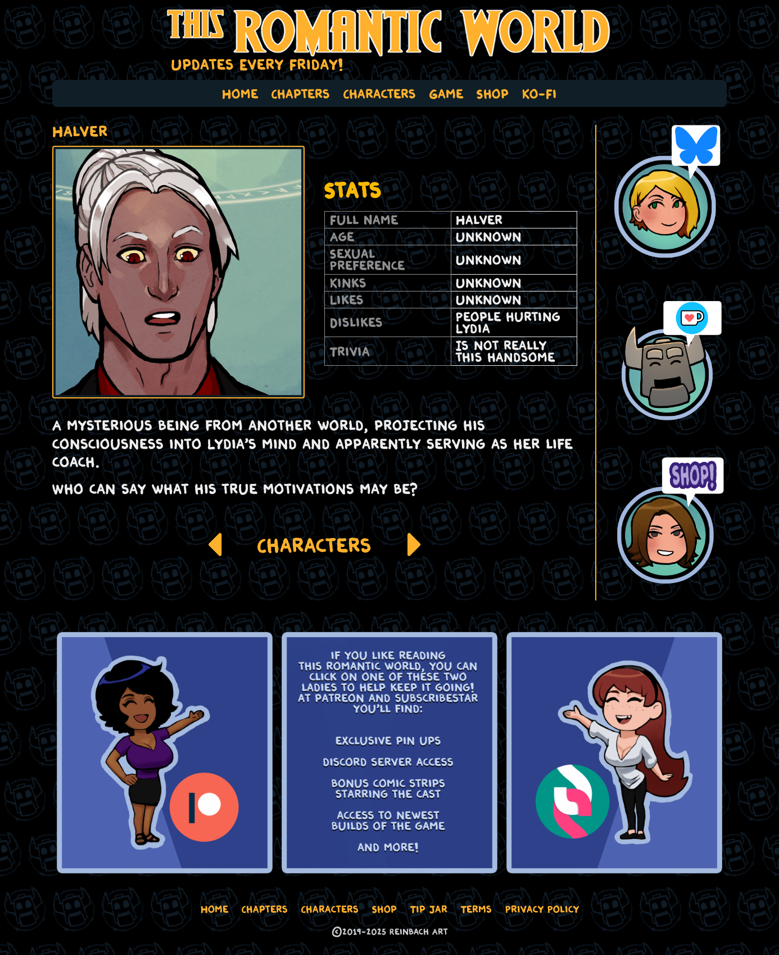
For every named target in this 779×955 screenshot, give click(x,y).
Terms (476, 909)
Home (240, 93)
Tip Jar (428, 909)
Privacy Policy (542, 909)
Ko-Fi (539, 93)
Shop (493, 93)
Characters (379, 93)
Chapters (300, 93)
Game (446, 93)
